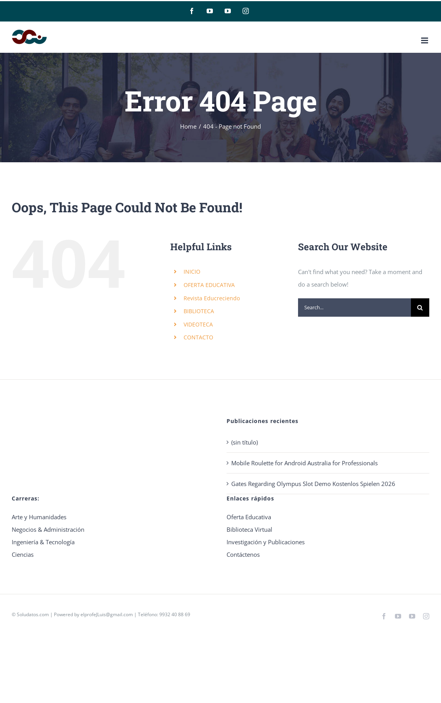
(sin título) (244, 442)
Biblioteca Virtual (249, 529)
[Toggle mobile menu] (425, 40)
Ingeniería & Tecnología (43, 542)
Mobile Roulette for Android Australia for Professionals (304, 463)
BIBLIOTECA (199, 311)
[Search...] (354, 307)
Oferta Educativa (249, 517)
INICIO (192, 271)
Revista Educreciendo (212, 298)
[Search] (420, 307)
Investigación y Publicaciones (266, 542)
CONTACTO (198, 337)
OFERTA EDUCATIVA (209, 285)
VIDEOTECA (198, 324)
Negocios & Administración (48, 529)
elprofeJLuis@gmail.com (106, 614)
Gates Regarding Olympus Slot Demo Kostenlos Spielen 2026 (313, 484)
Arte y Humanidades (39, 517)
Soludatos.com (33, 614)
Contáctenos (243, 554)
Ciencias (23, 554)
